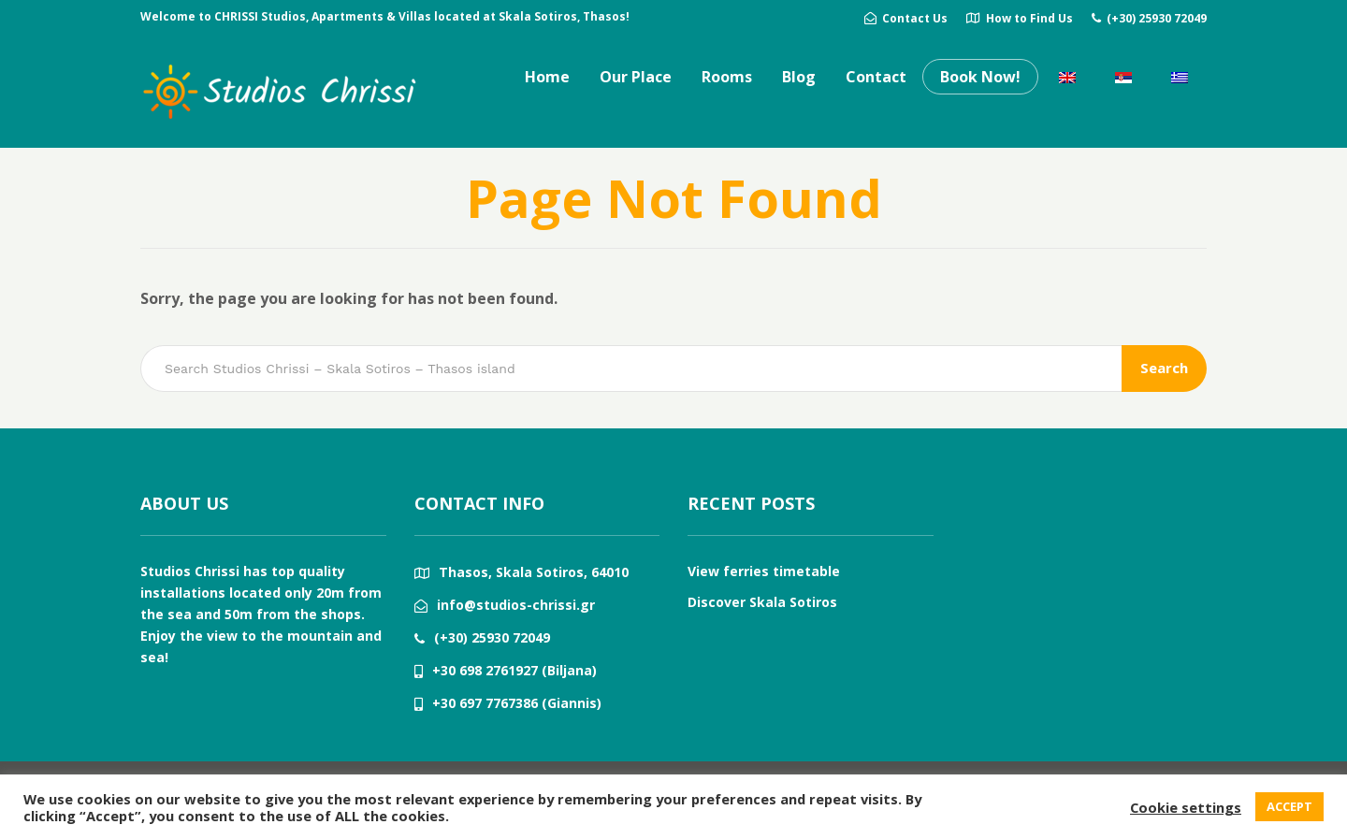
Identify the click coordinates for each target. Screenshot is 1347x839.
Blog (799, 76)
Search (1164, 367)
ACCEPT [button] (1289, 806)
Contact (876, 76)
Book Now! (980, 76)
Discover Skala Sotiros (762, 602)
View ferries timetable (764, 571)
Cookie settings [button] (1185, 807)
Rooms (727, 76)
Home (547, 76)
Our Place (636, 76)
